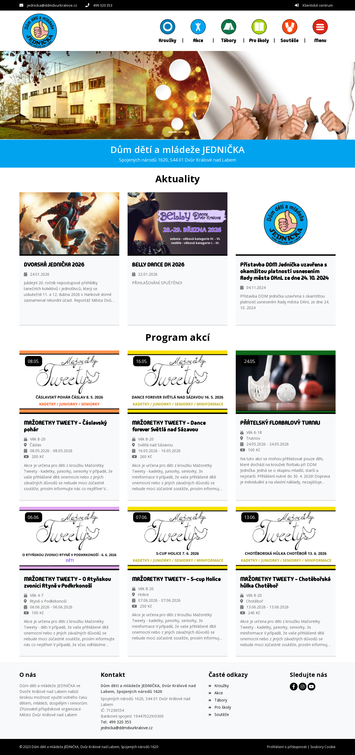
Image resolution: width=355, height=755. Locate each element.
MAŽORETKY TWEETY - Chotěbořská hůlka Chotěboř (285, 582)
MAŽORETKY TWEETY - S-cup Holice (176, 578)
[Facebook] (294, 686)
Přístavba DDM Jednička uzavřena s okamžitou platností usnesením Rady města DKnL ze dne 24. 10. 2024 (284, 271)
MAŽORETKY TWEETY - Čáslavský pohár (65, 426)
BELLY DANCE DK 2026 (158, 264)
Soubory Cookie (323, 746)
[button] (320, 30)
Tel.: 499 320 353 (116, 722)
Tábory (218, 700)
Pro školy (220, 707)
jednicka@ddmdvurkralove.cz (52, 5)
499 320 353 (102, 5)
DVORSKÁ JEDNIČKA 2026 (54, 264)
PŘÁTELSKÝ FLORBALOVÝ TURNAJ (280, 422)
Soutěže (219, 714)
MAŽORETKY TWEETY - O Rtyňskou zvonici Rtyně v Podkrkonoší (67, 582)
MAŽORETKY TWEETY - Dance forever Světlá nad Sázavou (169, 426)
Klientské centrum (318, 5)
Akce (216, 692)
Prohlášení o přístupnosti (287, 746)
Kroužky (219, 685)
